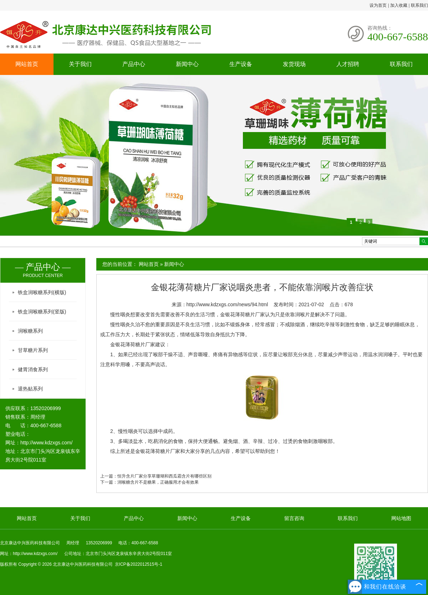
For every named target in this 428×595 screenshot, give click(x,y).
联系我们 (419, 5)
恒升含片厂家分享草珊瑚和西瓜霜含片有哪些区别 (164, 476)
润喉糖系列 (30, 331)
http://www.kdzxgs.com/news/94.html (227, 304)
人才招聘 (347, 64)
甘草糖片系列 (33, 350)
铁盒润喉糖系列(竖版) (42, 311)
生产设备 (240, 64)
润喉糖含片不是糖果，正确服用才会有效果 (158, 482)
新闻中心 (187, 64)
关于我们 (80, 64)
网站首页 (26, 64)
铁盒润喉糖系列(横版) (42, 292)
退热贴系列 (30, 389)
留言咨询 (294, 518)
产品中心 (133, 64)
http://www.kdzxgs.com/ (46, 442)
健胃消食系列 (33, 369)
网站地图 (401, 518)
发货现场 (294, 64)
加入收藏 (398, 5)
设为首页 (378, 5)
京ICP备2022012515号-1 (138, 564)
